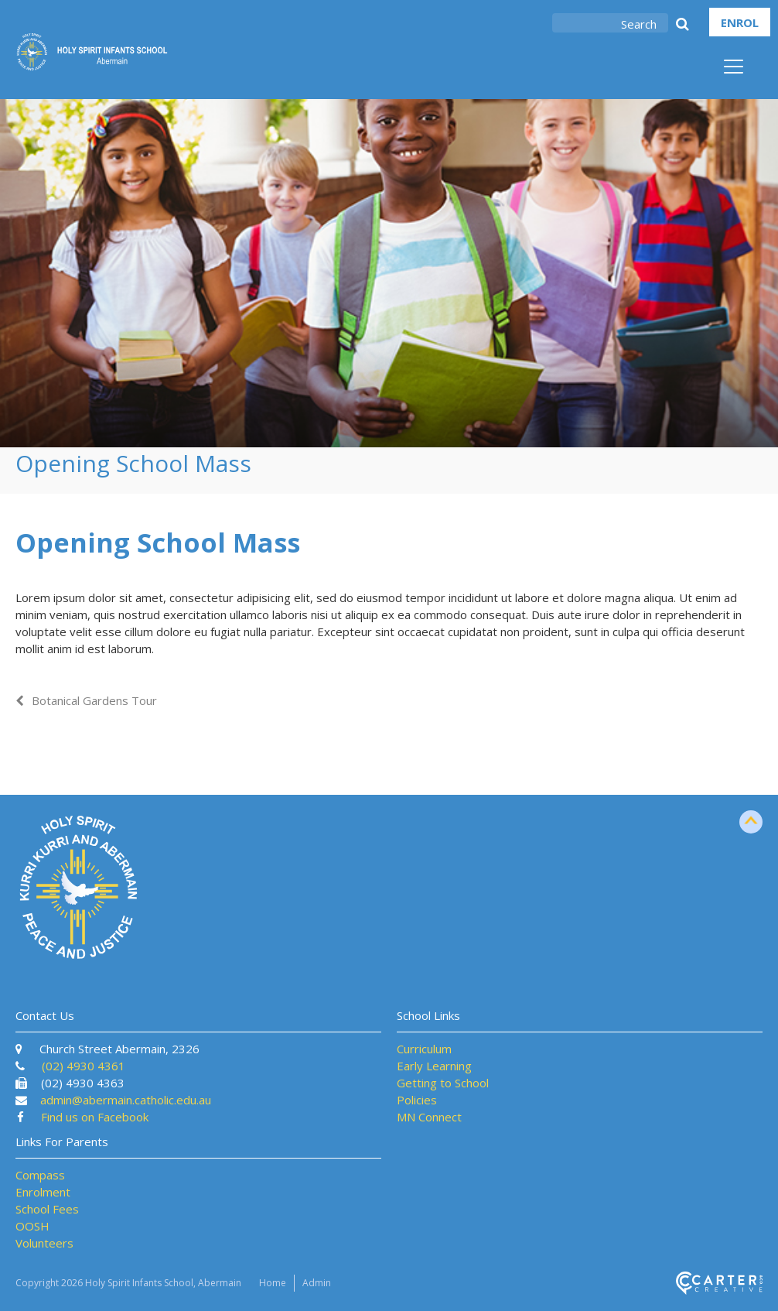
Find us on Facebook (94, 1116)
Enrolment (42, 1192)
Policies (417, 1099)
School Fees (47, 1209)
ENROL (740, 22)
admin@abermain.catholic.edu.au (125, 1099)
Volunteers (44, 1243)
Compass (40, 1175)
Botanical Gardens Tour (94, 700)
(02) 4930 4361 (83, 1065)
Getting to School (443, 1082)
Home (272, 1282)
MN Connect (429, 1116)
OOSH (32, 1226)
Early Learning (434, 1065)
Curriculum (424, 1048)
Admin (316, 1282)
